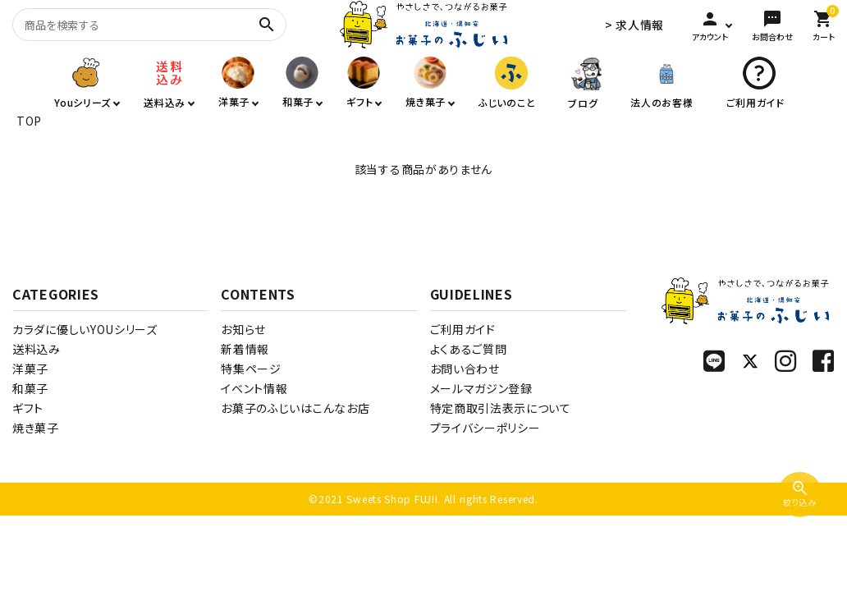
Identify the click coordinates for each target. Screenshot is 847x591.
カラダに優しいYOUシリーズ (85, 329)
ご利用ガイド (463, 329)
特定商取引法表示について (500, 408)
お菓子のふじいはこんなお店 (295, 408)
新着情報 (245, 349)
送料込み (36, 349)
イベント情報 (254, 388)
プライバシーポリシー (485, 427)
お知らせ (243, 329)
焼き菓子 (35, 427)
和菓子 (30, 388)
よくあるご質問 (468, 349)
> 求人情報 (634, 24)
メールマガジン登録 (481, 388)
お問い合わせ (465, 368)
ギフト (27, 408)
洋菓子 (30, 368)
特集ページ (251, 368)
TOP (29, 120)
